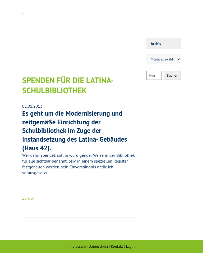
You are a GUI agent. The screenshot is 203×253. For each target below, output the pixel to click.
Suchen (172, 75)
